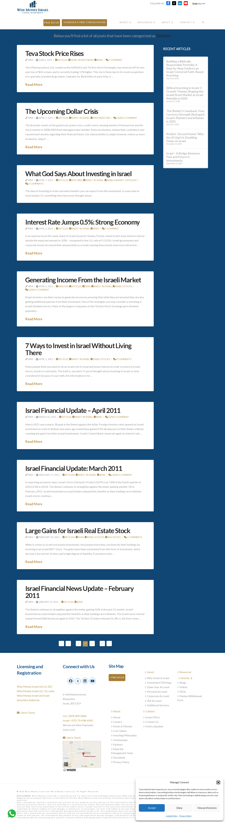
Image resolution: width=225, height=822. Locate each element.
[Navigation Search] (203, 21)
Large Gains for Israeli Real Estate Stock (77, 531)
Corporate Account (157, 696)
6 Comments (34, 183)
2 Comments (133, 537)
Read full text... (132, 817)
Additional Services (157, 705)
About (116, 711)
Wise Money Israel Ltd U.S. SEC (35, 686)
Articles (61, 59)
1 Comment (114, 59)
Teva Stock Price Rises (54, 53)
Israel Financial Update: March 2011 (73, 468)
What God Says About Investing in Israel (78, 174)
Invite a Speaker (153, 726)
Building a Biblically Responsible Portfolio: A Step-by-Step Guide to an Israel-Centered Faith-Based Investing (184, 68)
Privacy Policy (185, 816)
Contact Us (150, 721)
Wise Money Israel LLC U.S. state (35, 691)
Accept (152, 807)
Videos (182, 687)
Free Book (117, 677)
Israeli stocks (122, 286)
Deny (179, 807)
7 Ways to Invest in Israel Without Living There (78, 349)
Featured (75, 180)
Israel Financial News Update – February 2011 (79, 591)
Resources (184, 672)
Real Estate (113, 537)
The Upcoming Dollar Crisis (61, 111)
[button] (218, 782)
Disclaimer (118, 757)
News (98, 59)
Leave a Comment (125, 117)
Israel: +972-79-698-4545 (78, 720)
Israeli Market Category (121, 180)
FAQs (181, 691)
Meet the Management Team (122, 751)
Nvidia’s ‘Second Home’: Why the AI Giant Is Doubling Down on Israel (185, 137)
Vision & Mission (121, 726)
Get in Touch (26, 712)
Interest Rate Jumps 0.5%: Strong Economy (82, 222)
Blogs (181, 682)
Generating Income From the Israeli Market (83, 280)
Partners (117, 744)
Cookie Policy (172, 816)
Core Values (119, 730)
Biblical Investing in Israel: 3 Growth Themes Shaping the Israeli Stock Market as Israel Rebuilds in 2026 (184, 93)
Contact (149, 711)
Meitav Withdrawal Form (189, 698)
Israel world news (80, 59)
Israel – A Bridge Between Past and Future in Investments (183, 157)
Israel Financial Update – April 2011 (72, 410)
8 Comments (122, 359)
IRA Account (153, 700)
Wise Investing (100, 117)
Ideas (86, 286)
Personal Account (156, 691)
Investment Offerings (158, 682)
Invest (149, 672)
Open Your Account (157, 687)
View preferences (207, 807)
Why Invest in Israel (157, 678)
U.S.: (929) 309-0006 (74, 715)
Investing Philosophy (124, 735)
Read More (33, 84)
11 (92, 643)
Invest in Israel (79, 117)
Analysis (62, 286)
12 (102, 643)
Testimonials (119, 740)
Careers (116, 721)
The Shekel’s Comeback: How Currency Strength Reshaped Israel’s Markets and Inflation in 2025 (185, 116)
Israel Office (151, 717)
